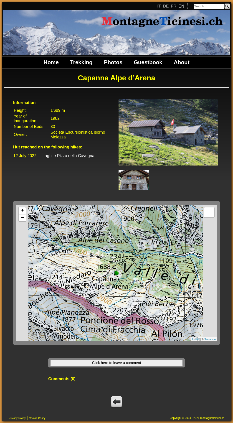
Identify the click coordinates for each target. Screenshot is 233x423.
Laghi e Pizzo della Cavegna (68, 155)
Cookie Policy (37, 418)
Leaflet (196, 339)
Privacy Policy (17, 418)
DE (166, 6)
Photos (113, 62)
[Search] (209, 6)
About (181, 62)
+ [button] (22, 210)
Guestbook (148, 62)
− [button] (22, 217)
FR (173, 6)
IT (159, 6)
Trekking (81, 62)
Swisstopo (210, 339)
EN (181, 6)
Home (51, 62)
